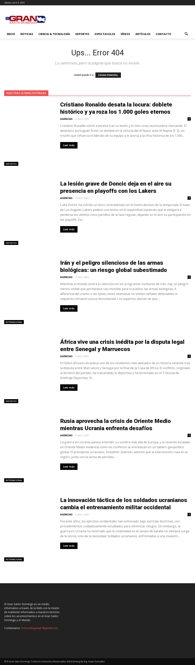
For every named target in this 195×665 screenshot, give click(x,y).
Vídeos (125, 34)
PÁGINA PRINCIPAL (108, 75)
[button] (186, 34)
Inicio (11, 34)
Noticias (26, 34)
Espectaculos (105, 34)
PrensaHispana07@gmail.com (39, 628)
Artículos (142, 34)
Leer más (69, 145)
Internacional (14, 322)
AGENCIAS (66, 119)
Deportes (82, 34)
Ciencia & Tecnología (54, 34)
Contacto (163, 34)
